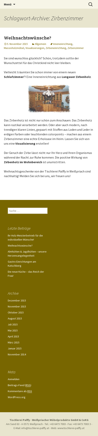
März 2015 (13, 342)
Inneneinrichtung (62, 44)
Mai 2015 (13, 330)
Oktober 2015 (16, 312)
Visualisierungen (34, 48)
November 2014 (17, 354)
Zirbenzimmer (76, 48)
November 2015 (17, 306)
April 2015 (13, 336)
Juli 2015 (13, 324)
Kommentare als (20, 391)
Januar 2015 (15, 348)
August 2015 (15, 318)
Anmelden (13, 379)
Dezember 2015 (17, 300)
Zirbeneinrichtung (56, 48)
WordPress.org (16, 397)
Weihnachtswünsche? (27, 38)
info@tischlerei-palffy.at (35, 428)
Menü (7, 4)
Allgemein (40, 44)
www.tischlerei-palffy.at (70, 428)
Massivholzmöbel (14, 48)
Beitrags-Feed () (19, 385)
